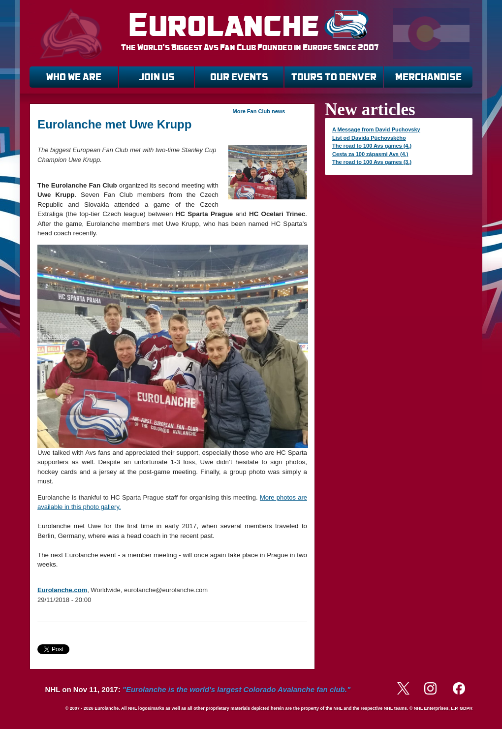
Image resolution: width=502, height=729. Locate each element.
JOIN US (157, 77)
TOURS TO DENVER (333, 77)
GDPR (466, 708)
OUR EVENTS (239, 77)
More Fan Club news (259, 111)
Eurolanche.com (62, 590)
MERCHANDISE (428, 77)
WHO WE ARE (73, 77)
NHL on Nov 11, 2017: (197, 689)
